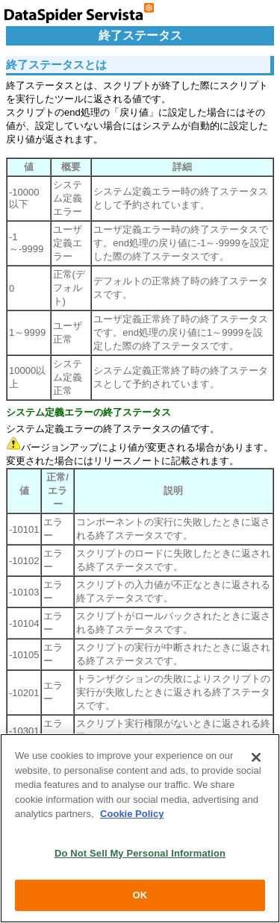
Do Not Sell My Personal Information (140, 853)
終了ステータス (140, 35)
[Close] (256, 757)
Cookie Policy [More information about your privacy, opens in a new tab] (132, 813)
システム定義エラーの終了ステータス (88, 412)
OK (140, 895)
